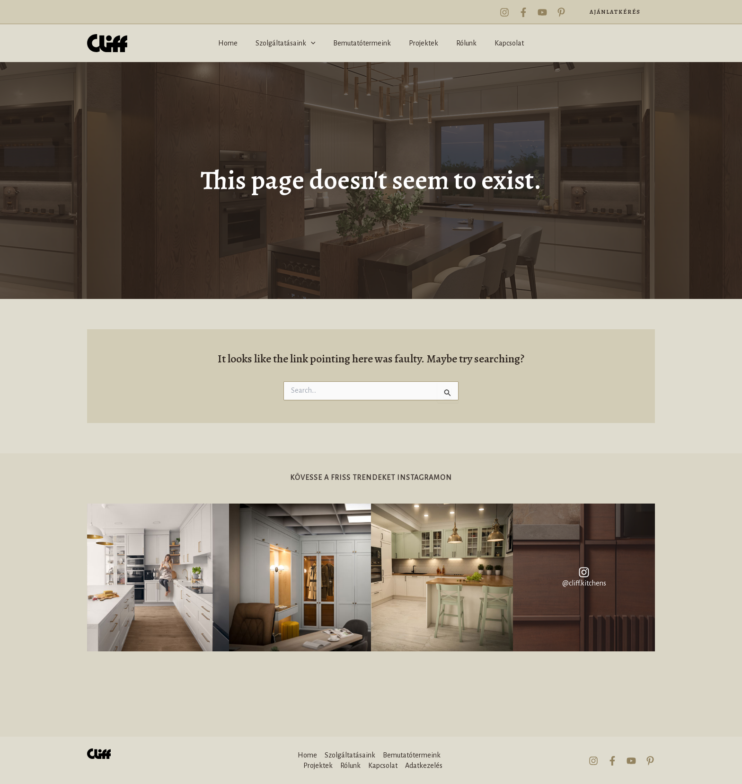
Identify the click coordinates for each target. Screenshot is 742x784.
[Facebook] (523, 12)
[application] (315, 43)
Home (307, 755)
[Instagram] (504, 12)
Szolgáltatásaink (350, 755)
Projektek (318, 765)
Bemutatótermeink (412, 755)
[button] (615, 11)
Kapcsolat (383, 765)
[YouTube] (542, 12)
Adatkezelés (423, 765)
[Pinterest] (561, 12)
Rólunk (350, 765)
